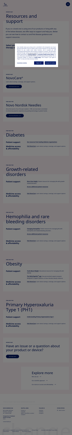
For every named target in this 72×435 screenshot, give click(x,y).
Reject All (38, 63)
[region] (36, 55)
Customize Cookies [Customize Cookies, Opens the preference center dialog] (22, 63)
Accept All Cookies (50, 63)
